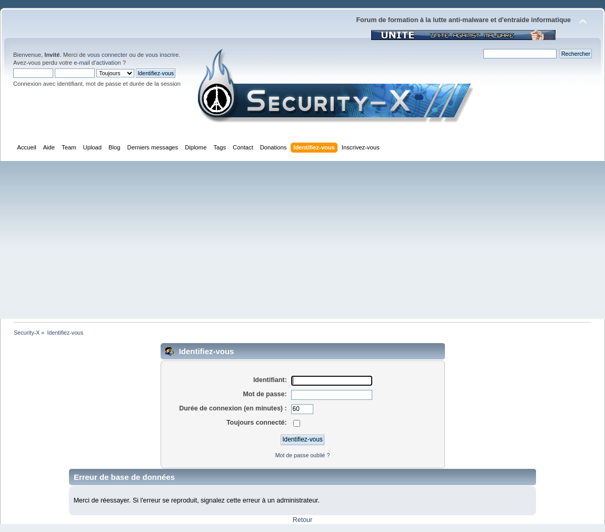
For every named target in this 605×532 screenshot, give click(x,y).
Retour (302, 520)
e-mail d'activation (97, 62)
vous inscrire (161, 55)
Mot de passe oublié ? (302, 455)
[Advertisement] (302, 240)
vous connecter (107, 55)
